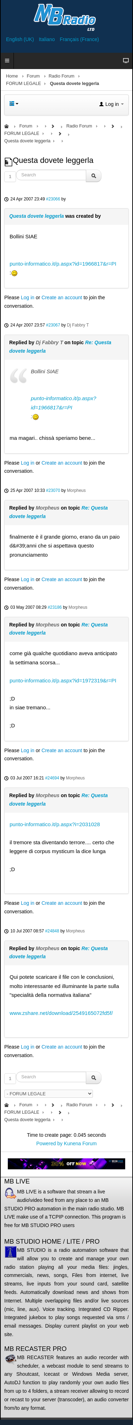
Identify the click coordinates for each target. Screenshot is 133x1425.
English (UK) (20, 39)
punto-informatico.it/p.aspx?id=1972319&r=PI (63, 680)
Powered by (49, 1143)
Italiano (47, 39)
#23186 (55, 607)
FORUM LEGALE (23, 83)
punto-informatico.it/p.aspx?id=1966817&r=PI (63, 264)
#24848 (52, 931)
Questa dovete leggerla (36, 216)
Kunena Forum (80, 1143)
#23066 (53, 199)
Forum (33, 76)
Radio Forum (61, 76)
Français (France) (79, 39)
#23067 (53, 325)
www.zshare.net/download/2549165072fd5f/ (61, 1013)
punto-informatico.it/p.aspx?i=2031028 (55, 824)
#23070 (53, 490)
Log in (27, 297)
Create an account (61, 297)
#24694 (52, 778)
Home (12, 76)
